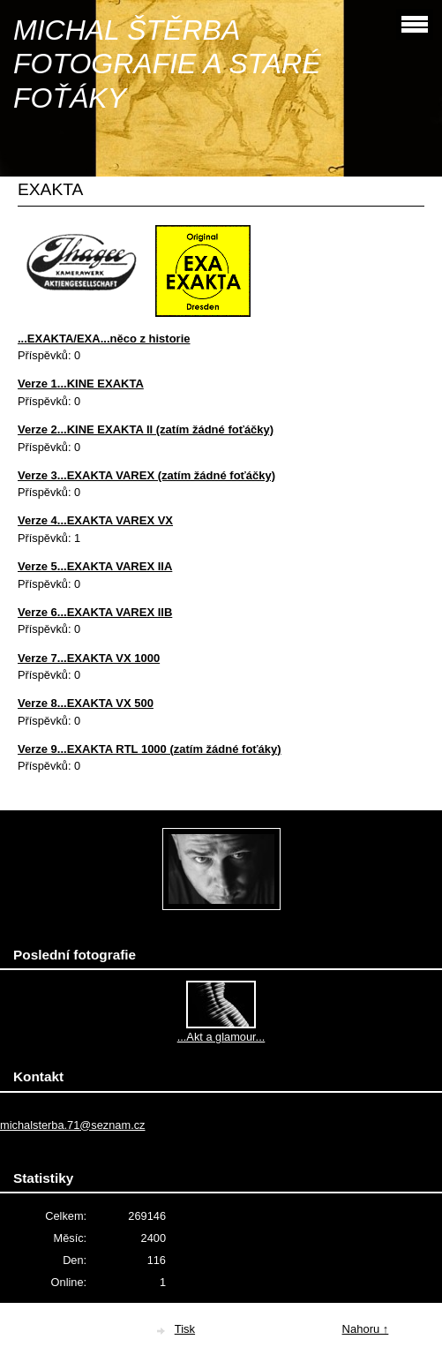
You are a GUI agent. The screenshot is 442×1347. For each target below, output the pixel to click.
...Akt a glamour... (221, 1036)
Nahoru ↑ (365, 1329)
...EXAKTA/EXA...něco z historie (104, 338)
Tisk (185, 1329)
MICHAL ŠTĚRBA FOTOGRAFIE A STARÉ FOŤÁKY (166, 64)
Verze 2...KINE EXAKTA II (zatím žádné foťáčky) (145, 429)
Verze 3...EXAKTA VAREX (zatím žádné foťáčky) (146, 475)
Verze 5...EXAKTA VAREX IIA (95, 566)
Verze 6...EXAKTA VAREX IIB (95, 612)
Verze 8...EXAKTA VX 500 (86, 703)
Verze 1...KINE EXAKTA (81, 383)
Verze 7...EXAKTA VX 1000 (89, 658)
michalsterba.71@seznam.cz (73, 1125)
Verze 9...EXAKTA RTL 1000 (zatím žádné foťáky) (149, 749)
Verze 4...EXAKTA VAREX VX (95, 520)
